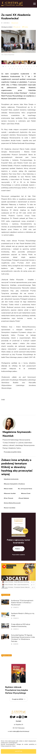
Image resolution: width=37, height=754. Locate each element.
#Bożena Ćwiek (25, 493)
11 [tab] (29, 66)
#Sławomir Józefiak (10, 493)
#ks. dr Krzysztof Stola (25, 488)
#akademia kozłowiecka (11, 479)
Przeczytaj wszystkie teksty (12, 452)
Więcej (13, 746)
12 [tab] (31, 66)
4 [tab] (11, 66)
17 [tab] (15, 69)
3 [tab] (8, 66)
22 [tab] (27, 69)
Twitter (25, 27)
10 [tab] (26, 66)
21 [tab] (25, 69)
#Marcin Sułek (8, 488)
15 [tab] (9, 69)
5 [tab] (13, 66)
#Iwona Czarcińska (9, 508)
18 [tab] (17, 69)
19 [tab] (20, 69)
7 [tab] (18, 66)
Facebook (17, 27)
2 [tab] (6, 66)
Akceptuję (18, 751)
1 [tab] (3, 66)
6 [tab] (16, 66)
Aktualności (14, 23)
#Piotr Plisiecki (8, 498)
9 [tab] (24, 66)
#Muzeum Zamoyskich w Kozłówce (14, 484)
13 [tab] (34, 66)
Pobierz (17, 549)
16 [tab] (12, 69)
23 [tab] (30, 69)
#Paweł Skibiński (24, 498)
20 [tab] (22, 69)
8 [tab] (21, 66)
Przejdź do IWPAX (17, 699)
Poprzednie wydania (18, 554)
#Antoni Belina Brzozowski (12, 503)
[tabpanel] (4, 62)
